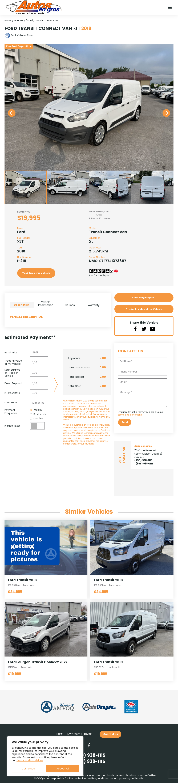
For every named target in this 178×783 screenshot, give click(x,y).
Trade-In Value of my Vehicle (144, 309)
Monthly (36, 418)
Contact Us (110, 734)
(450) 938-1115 (143, 460)
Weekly (36, 410)
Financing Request (144, 297)
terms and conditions (130, 414)
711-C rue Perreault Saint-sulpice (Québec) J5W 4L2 (148, 454)
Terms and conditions (30, 760)
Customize (28, 768)
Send (125, 422)
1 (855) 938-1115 (143, 463)
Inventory (19, 20)
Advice (88, 734)
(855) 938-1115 (89, 761)
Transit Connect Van (47, 20)
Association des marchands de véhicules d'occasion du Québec (119, 775)
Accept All (62, 768)
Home (8, 20)
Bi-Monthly (38, 414)
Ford (30, 20)
